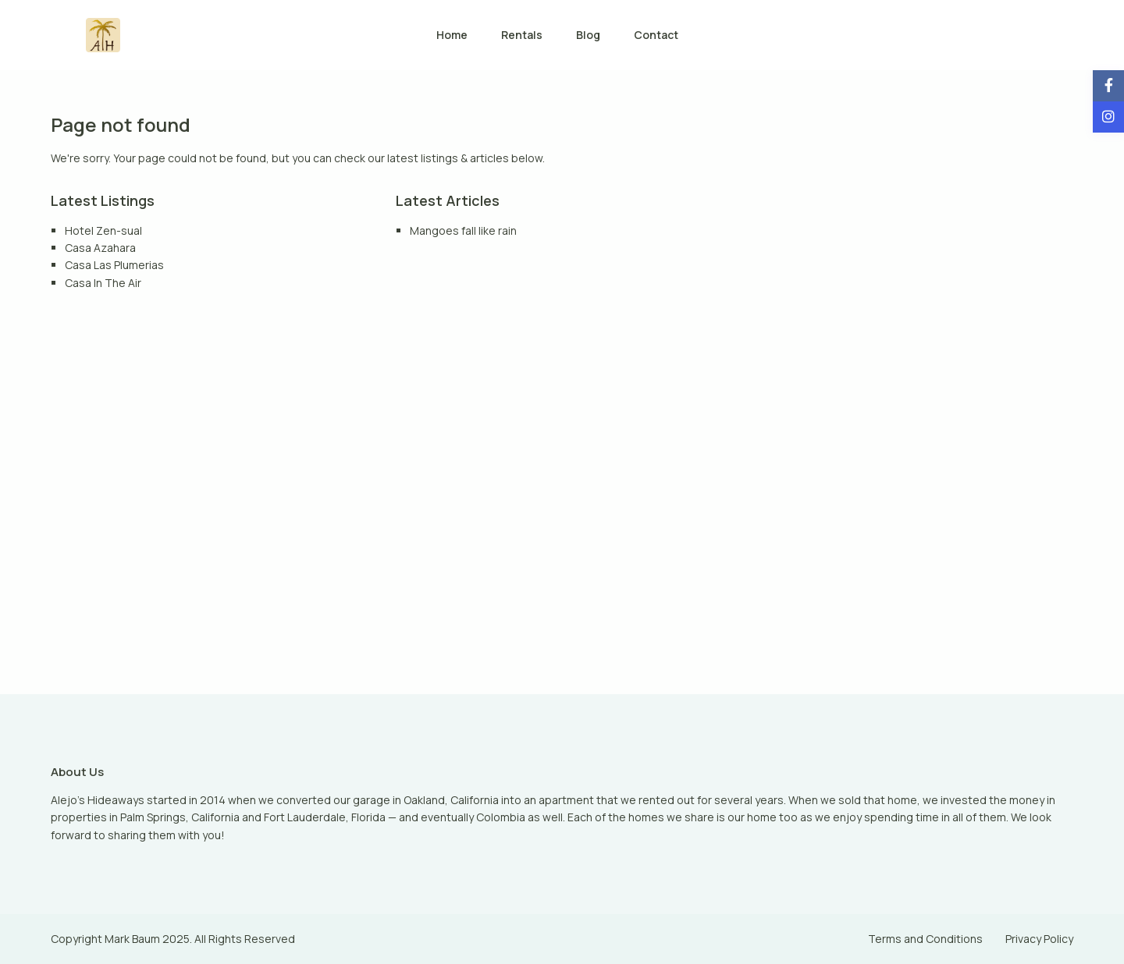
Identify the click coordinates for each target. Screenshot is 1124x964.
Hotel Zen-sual (103, 230)
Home (452, 34)
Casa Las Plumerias (114, 264)
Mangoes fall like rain (463, 230)
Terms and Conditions (925, 938)
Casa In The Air (103, 282)
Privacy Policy (1039, 938)
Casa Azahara (100, 247)
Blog (588, 34)
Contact (656, 34)
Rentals (521, 34)
